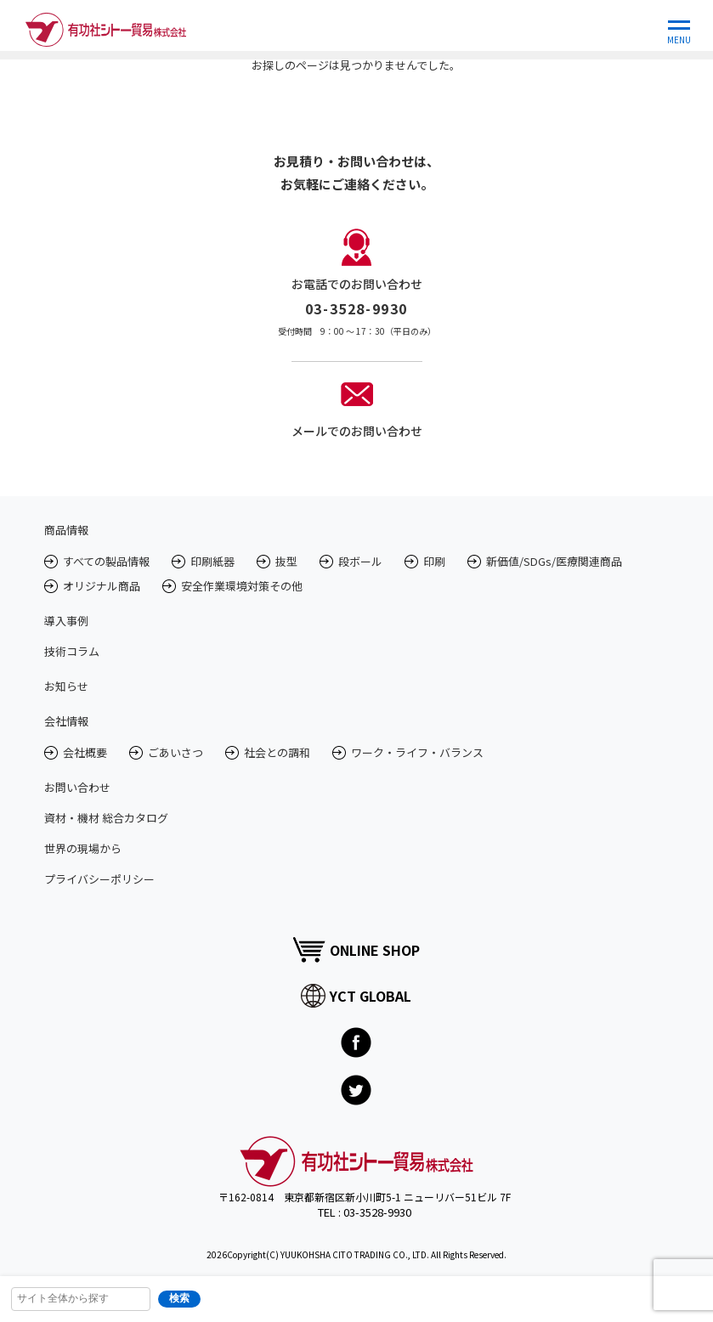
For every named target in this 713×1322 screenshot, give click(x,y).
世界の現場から (83, 848)
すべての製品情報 (106, 561)
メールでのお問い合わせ (356, 430)
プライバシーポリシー (99, 879)
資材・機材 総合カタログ (106, 818)
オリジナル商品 (101, 586)
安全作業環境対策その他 (242, 586)
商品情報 (66, 530)
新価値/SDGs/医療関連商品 (554, 561)
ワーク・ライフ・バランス (417, 752)
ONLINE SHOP (356, 949)
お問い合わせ (77, 787)
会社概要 (85, 752)
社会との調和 (277, 752)
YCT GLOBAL (356, 996)
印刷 (434, 561)
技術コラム (71, 651)
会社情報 (66, 721)
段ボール (360, 561)
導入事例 (66, 621)
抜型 (286, 561)
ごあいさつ (175, 752)
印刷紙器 (212, 561)
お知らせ (66, 686)
